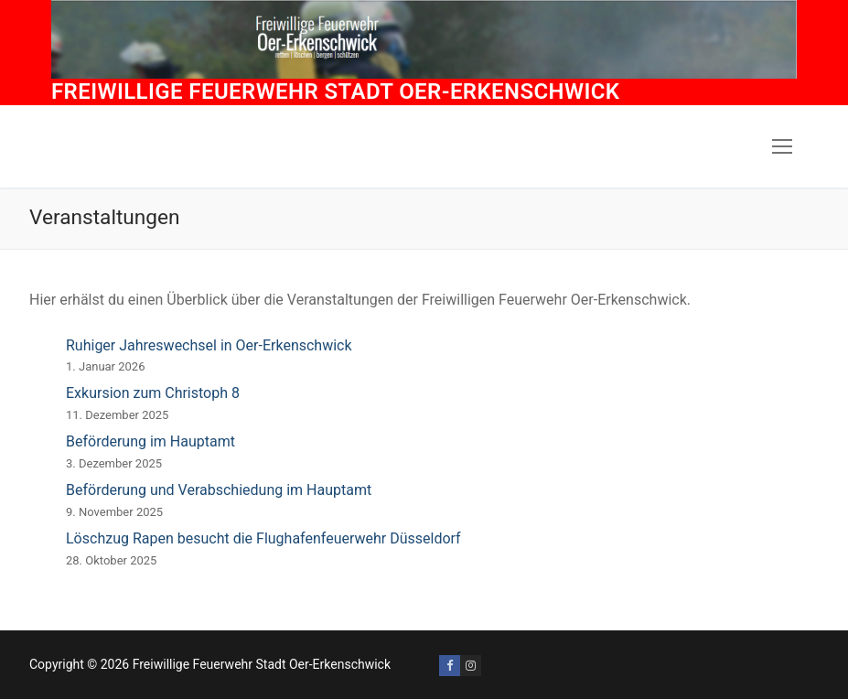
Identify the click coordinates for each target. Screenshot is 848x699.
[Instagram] (470, 665)
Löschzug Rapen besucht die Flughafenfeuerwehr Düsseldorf (263, 538)
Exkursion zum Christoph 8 (153, 393)
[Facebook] (449, 665)
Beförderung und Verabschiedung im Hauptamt (218, 490)
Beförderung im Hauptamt (150, 441)
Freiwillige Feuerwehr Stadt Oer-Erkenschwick (335, 91)
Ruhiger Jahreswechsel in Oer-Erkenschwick (209, 345)
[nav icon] (782, 146)
